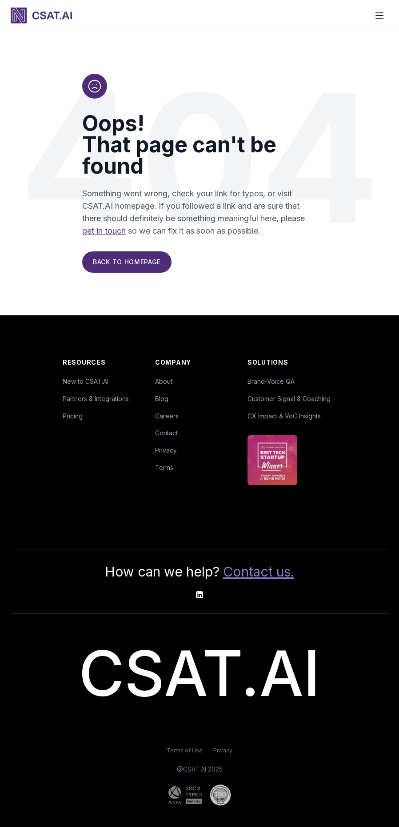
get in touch (104, 232)
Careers (167, 416)
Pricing (73, 416)
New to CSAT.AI (85, 381)
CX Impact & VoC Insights (284, 416)
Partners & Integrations (96, 398)
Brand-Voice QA (271, 381)
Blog (161, 398)
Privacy (166, 450)
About (163, 381)
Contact (166, 433)
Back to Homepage (127, 263)
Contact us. (258, 572)
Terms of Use (185, 750)
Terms (164, 467)
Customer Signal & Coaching (289, 398)
